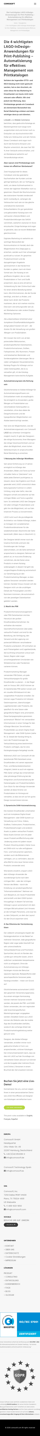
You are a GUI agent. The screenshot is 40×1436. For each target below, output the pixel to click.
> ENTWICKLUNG (11, 1280)
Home (15, 23)
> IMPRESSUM (10, 1260)
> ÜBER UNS (9, 1249)
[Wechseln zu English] (29, 1116)
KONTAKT (9, 1246)
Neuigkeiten (22, 23)
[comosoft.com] (9, 4)
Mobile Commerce (22, 120)
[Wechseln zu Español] (14, 1119)
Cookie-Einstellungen (15, 1256)
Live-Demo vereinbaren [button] (14, 1107)
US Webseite (10, 1202)
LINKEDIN (25, 1220)
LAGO (6, 432)
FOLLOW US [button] (11, 1225)
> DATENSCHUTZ (11, 1253)
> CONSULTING (10, 1276)
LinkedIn (7, 120)
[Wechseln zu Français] (7, 1119)
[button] (35, 3)
